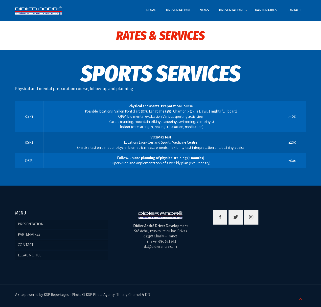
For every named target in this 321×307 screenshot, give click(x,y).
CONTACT (25, 245)
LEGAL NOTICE (29, 255)
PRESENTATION (31, 224)
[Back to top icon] (300, 299)
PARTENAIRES (29, 234)
